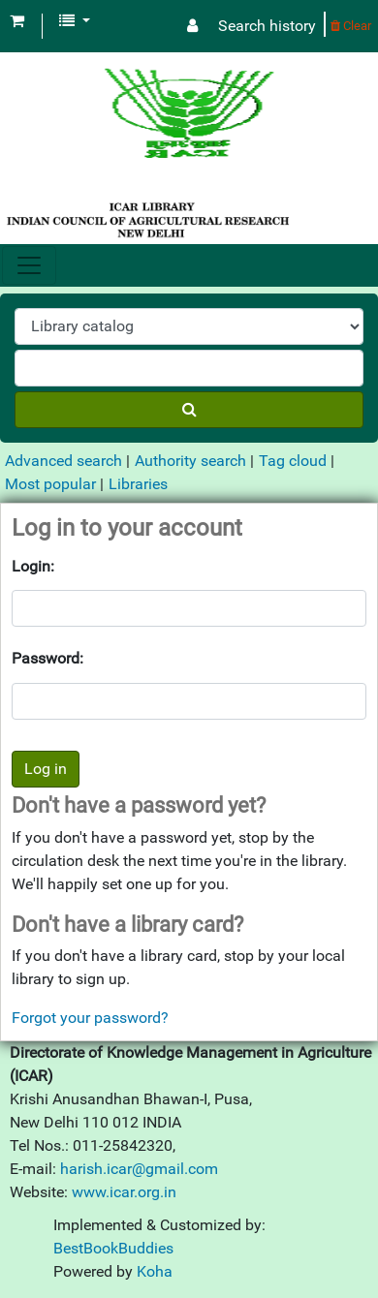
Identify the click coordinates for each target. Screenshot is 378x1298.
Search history (267, 25)
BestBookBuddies (113, 1248)
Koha (155, 1271)
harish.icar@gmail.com (139, 1168)
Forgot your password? (90, 1017)
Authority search (190, 460)
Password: (47, 658)
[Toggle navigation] (29, 265)
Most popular (50, 484)
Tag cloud (293, 460)
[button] (17, 21)
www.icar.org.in (124, 1192)
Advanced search (63, 460)
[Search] (189, 409)
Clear (351, 25)
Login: (33, 566)
